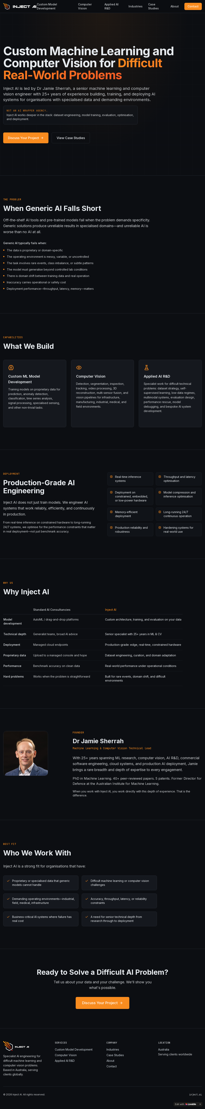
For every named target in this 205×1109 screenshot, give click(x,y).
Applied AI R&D (112, 6)
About (175, 6)
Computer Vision (85, 6)
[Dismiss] (200, 1104)
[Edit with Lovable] (185, 1104)
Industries (136, 6)
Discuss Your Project (26, 138)
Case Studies (153, 6)
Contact (193, 6)
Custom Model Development (47, 6)
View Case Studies (71, 138)
